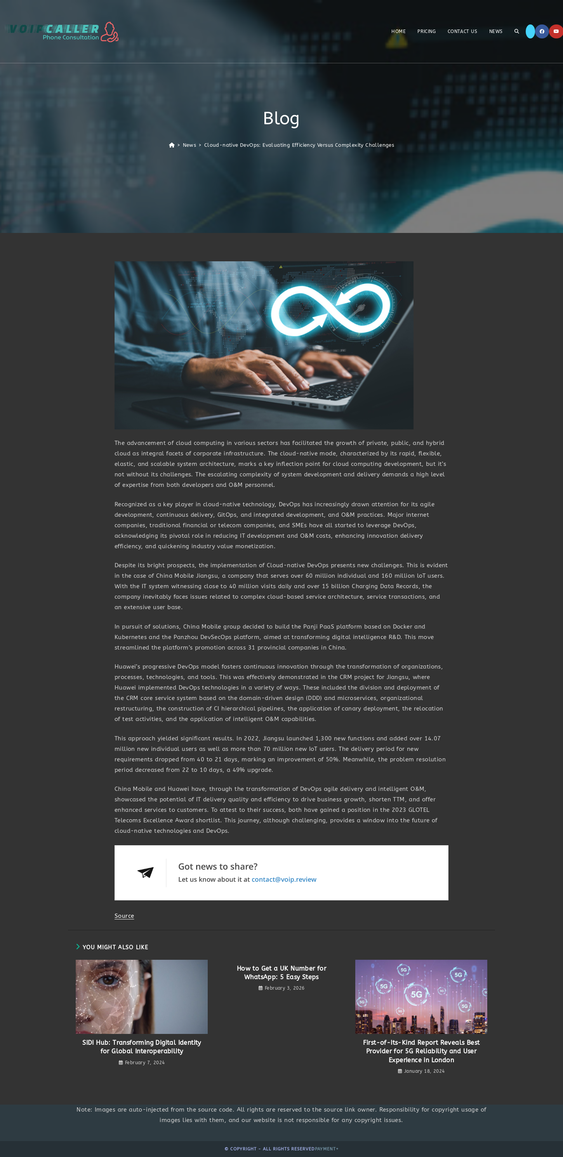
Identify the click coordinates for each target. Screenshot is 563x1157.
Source (124, 915)
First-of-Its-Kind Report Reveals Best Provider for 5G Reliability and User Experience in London (421, 1051)
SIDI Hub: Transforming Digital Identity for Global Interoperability (141, 1047)
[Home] (172, 145)
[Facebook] (542, 31)
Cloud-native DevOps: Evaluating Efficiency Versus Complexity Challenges (299, 145)
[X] (530, 31)
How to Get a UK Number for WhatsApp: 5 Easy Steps (281, 973)
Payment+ (327, 1149)
